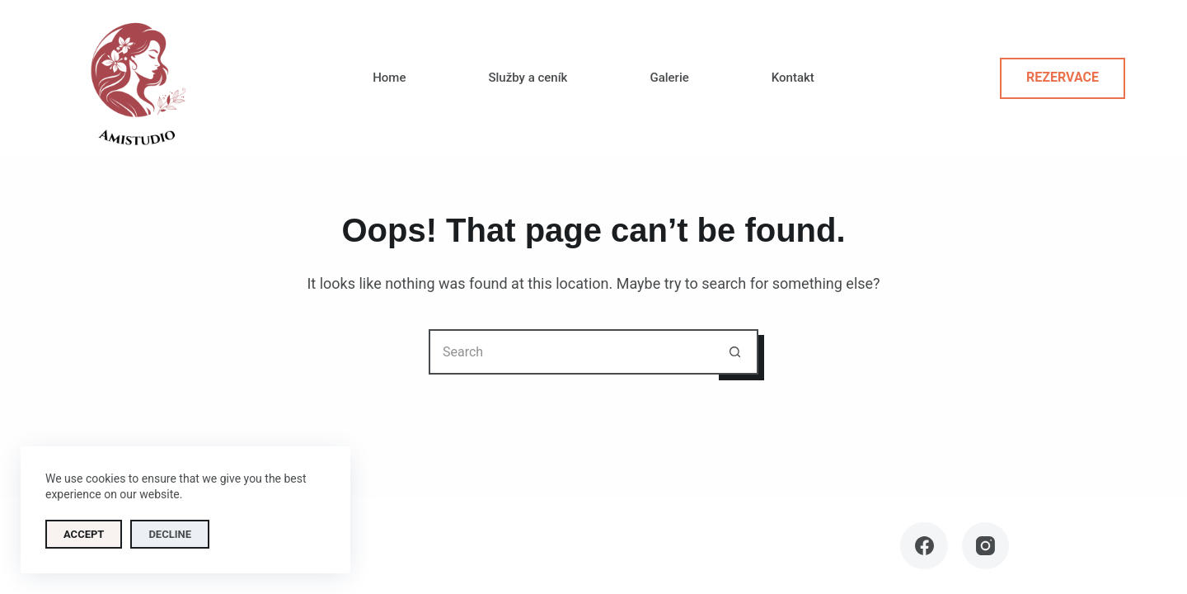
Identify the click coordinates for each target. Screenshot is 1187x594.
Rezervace (1062, 77)
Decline (169, 534)
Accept (83, 534)
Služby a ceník (527, 77)
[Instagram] (986, 546)
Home (389, 77)
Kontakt (793, 77)
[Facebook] (924, 546)
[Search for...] (571, 352)
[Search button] (735, 352)
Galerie (669, 77)
